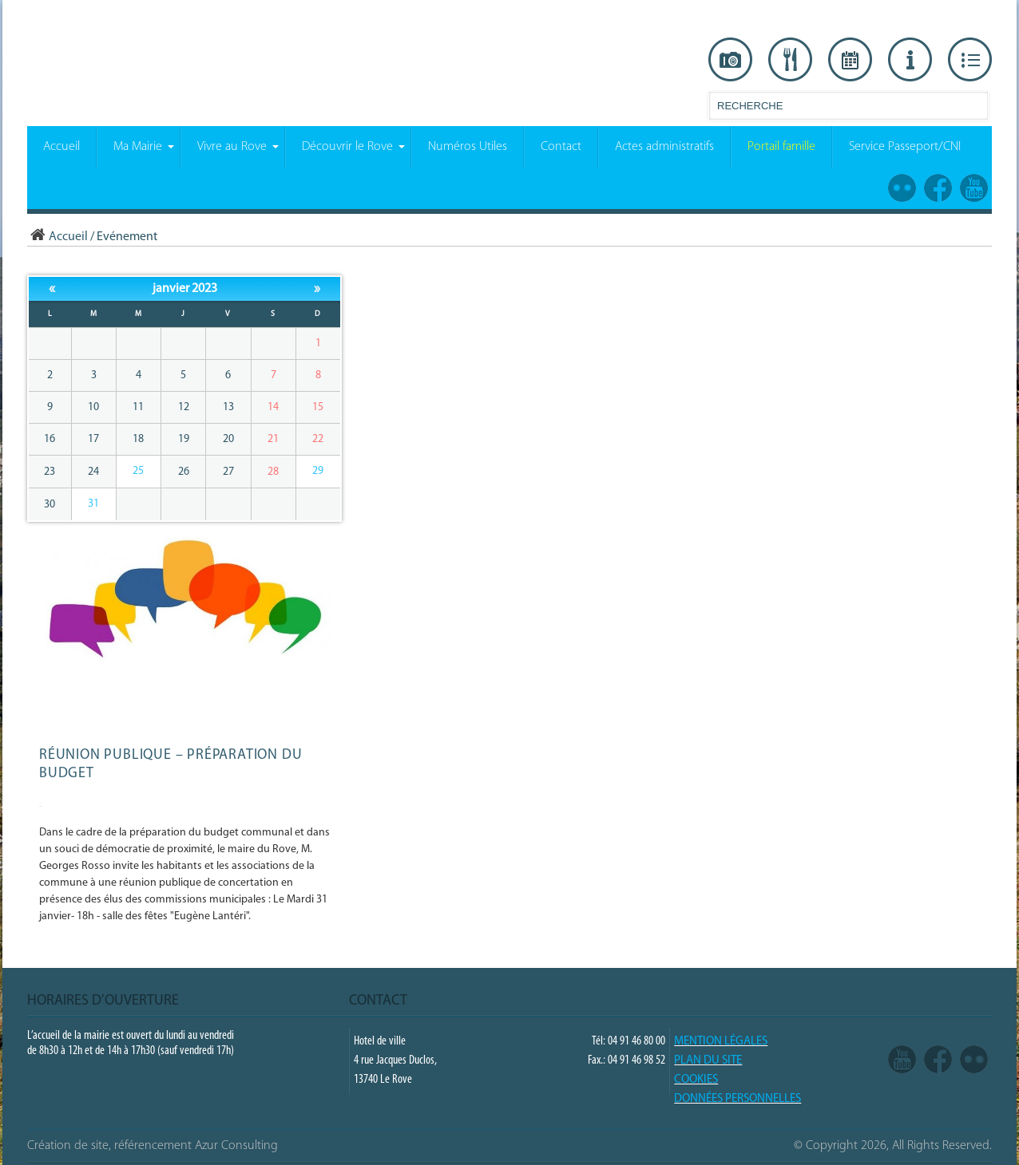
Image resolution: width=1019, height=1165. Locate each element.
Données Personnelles (737, 1099)
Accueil (57, 237)
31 (93, 504)
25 (138, 471)
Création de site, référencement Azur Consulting (152, 1145)
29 (317, 471)
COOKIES (696, 1080)
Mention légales (720, 1042)
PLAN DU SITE (708, 1061)
